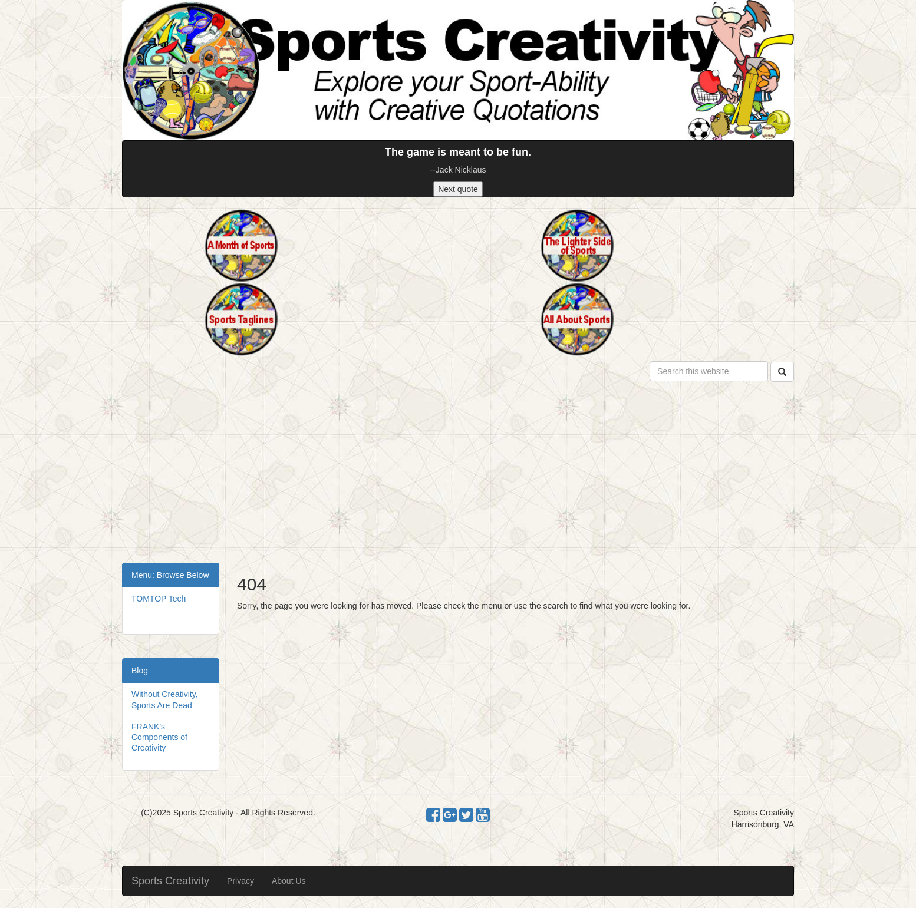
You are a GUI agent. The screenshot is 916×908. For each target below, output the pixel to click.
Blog (139, 670)
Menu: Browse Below (170, 575)
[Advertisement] (458, 474)
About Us (289, 881)
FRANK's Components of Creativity (159, 737)
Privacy (240, 881)
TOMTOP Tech (158, 598)
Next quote (458, 189)
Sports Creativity (170, 881)
